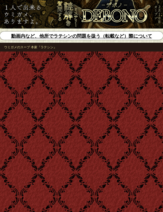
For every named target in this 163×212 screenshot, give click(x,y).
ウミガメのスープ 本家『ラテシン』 (30, 47)
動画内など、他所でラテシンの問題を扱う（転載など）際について (81, 36)
